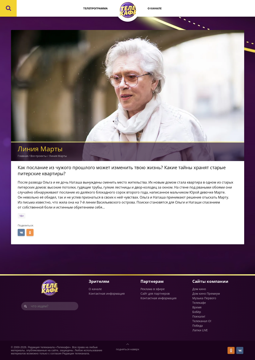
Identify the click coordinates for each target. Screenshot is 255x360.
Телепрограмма (95, 8)
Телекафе (199, 303)
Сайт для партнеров (155, 293)
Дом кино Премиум (206, 293)
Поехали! (198, 316)
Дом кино (199, 289)
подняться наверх (127, 349)
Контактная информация (107, 293)
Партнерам (152, 281)
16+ (21, 216)
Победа (197, 326)
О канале (155, 8)
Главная (23, 156)
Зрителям (99, 281)
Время (197, 307)
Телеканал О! (201, 321)
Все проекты (38, 156)
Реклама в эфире (153, 289)
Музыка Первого (204, 298)
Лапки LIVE (200, 330)
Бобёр (196, 312)
